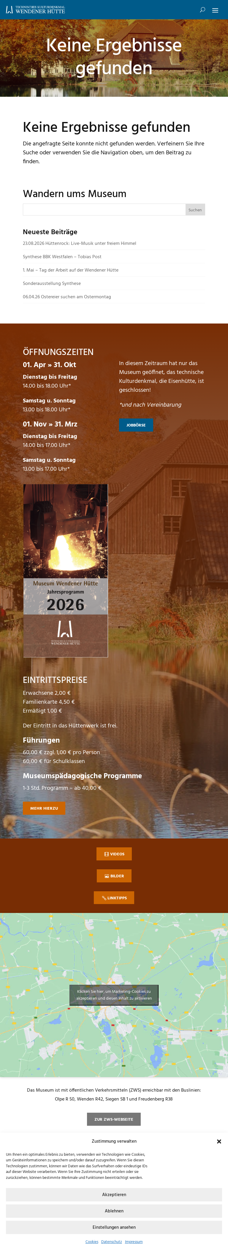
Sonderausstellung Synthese (52, 284)
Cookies (92, 1242)
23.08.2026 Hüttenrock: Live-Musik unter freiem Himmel (79, 244)
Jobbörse (136, 425)
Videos (117, 854)
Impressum (134, 1242)
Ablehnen (114, 1211)
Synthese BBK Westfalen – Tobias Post (62, 257)
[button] (219, 1141)
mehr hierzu (44, 808)
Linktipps (117, 898)
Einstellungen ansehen (114, 1227)
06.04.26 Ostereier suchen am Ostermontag (67, 297)
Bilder (117, 876)
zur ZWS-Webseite (113, 1119)
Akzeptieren (114, 1194)
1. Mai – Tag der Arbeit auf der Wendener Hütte (70, 270)
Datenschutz (111, 1242)
